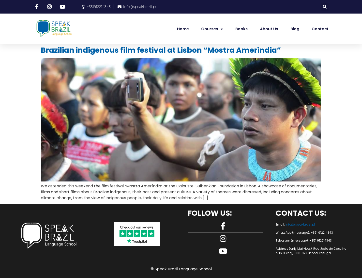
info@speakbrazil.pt (300, 224)
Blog (294, 29)
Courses (212, 29)
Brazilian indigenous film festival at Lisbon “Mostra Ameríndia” (161, 50)
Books (241, 29)
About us (269, 29)
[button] (325, 7)
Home (183, 29)
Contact (320, 29)
